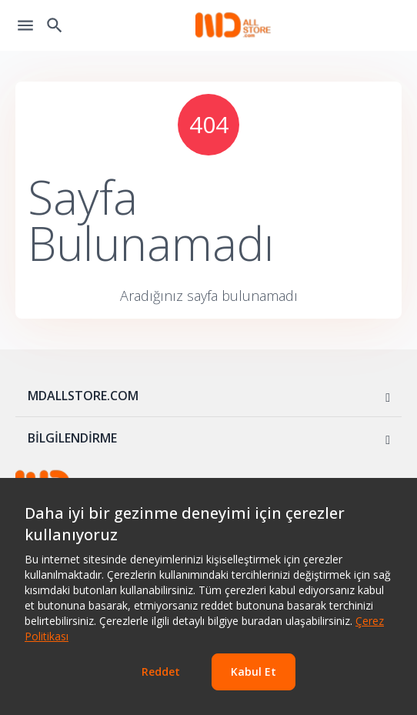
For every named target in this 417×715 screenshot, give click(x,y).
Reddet (161, 671)
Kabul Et (253, 671)
